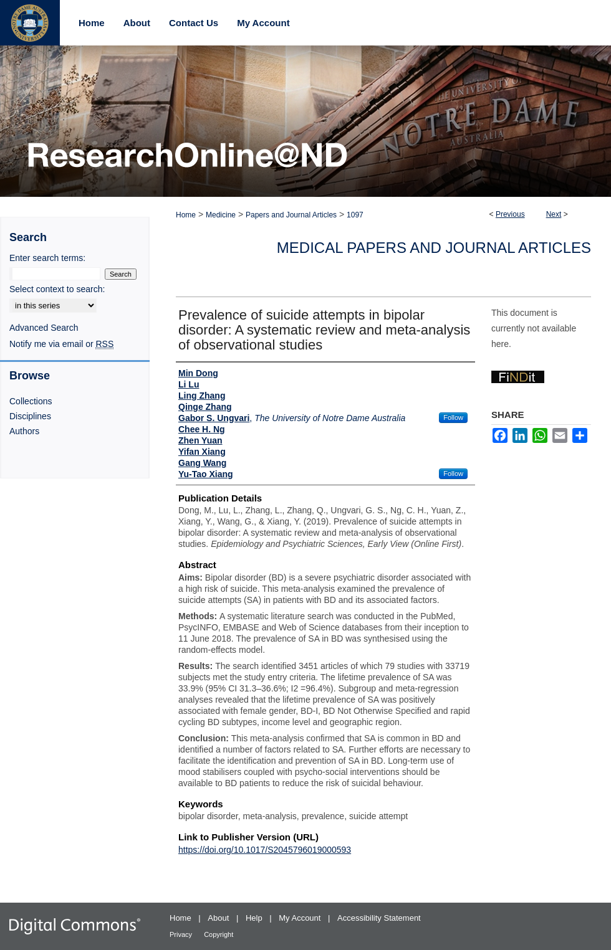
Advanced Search (44, 328)
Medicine (221, 215)
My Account (301, 918)
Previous (510, 214)
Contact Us (193, 22)
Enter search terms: (47, 258)
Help (255, 918)
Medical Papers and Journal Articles (434, 247)
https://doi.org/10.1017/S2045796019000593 (264, 850)
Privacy (182, 934)
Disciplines (30, 416)
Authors (24, 431)
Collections (30, 401)
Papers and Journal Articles (291, 215)
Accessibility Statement (379, 918)
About (219, 918)
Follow (453, 417)
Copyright (218, 934)
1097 (355, 215)
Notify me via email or (61, 344)
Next (554, 214)
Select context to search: (57, 289)
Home (186, 215)
